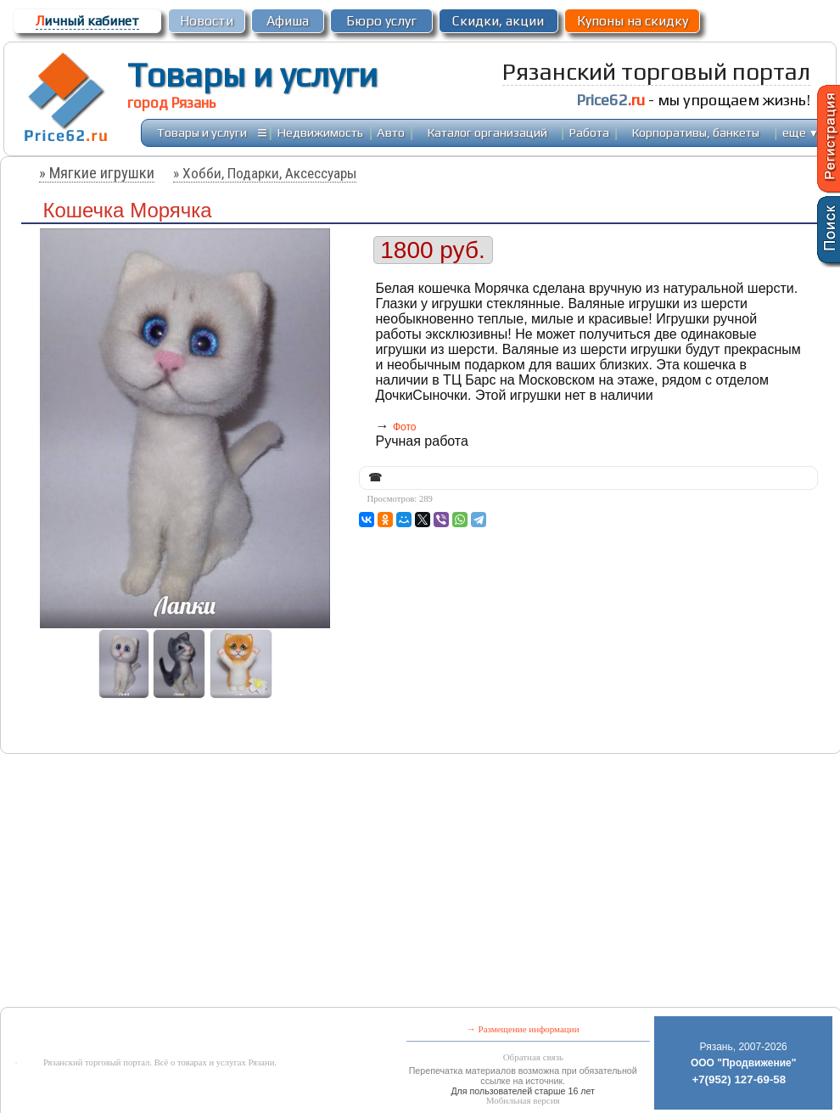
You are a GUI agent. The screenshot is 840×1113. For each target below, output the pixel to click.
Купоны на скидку (632, 21)
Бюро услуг (381, 21)
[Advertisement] (274, 882)
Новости (206, 21)
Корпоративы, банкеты (695, 132)
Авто (391, 132)
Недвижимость (320, 132)
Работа (589, 132)
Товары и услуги (252, 74)
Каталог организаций (487, 132)
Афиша (287, 21)
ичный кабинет (87, 21)
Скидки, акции (498, 21)
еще (800, 132)
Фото (405, 427)
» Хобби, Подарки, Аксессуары (264, 173)
